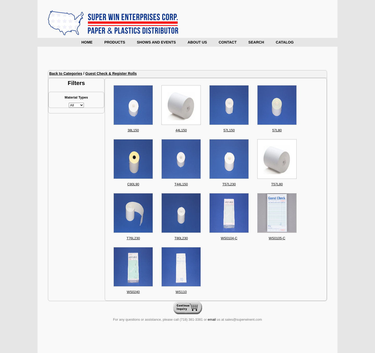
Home (87, 42)
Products (114, 42)
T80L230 (181, 238)
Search (256, 42)
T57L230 (229, 184)
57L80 (277, 130)
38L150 (133, 130)
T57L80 (277, 184)
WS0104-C (229, 238)
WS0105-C (277, 238)
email (212, 319)
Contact (228, 42)
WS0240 (133, 292)
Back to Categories (65, 73)
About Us (197, 42)
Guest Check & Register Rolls (111, 73)
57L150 (229, 130)
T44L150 (181, 184)
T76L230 (133, 238)
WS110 (181, 292)
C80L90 (133, 184)
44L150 (181, 130)
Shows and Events (156, 42)
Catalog (285, 42)
